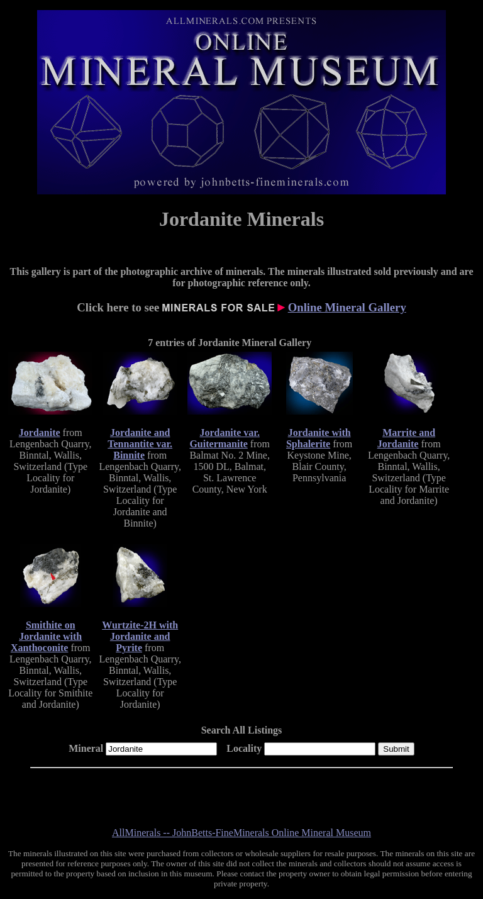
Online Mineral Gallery (347, 307)
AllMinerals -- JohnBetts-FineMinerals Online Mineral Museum (241, 832)
